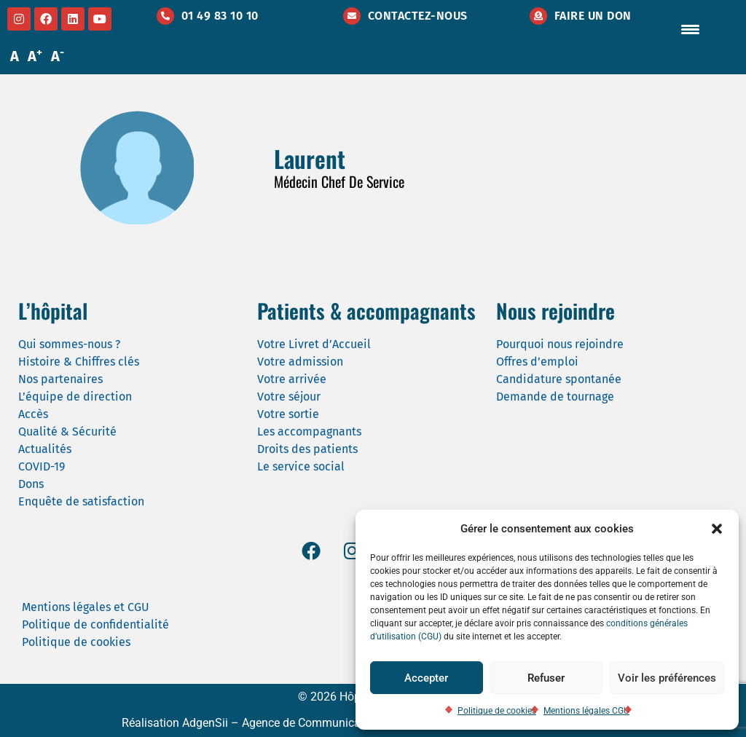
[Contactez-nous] (352, 16)
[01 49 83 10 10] (165, 16)
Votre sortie (288, 414)
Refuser (546, 678)
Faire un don (593, 16)
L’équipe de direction (75, 396)
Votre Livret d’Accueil (314, 344)
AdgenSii (205, 723)
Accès (33, 414)
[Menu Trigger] (690, 29)
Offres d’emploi (537, 361)
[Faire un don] (538, 16)
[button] (717, 528)
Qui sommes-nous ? (69, 344)
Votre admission (300, 361)
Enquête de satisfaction (81, 501)
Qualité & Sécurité (67, 431)
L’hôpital (52, 311)
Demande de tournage (555, 396)
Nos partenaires (60, 379)
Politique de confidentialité (95, 624)
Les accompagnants (309, 431)
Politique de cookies (497, 711)
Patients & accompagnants (366, 311)
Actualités (44, 449)
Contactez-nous (418, 16)
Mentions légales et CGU (85, 607)
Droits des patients (307, 449)
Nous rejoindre (555, 311)
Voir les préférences (667, 678)
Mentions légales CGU (586, 711)
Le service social (301, 466)
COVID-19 (41, 466)
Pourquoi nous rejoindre (560, 344)
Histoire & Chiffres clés (78, 361)
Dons (31, 484)
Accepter (426, 678)
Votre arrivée (291, 379)
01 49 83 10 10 (220, 16)
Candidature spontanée (558, 379)
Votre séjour (289, 396)
